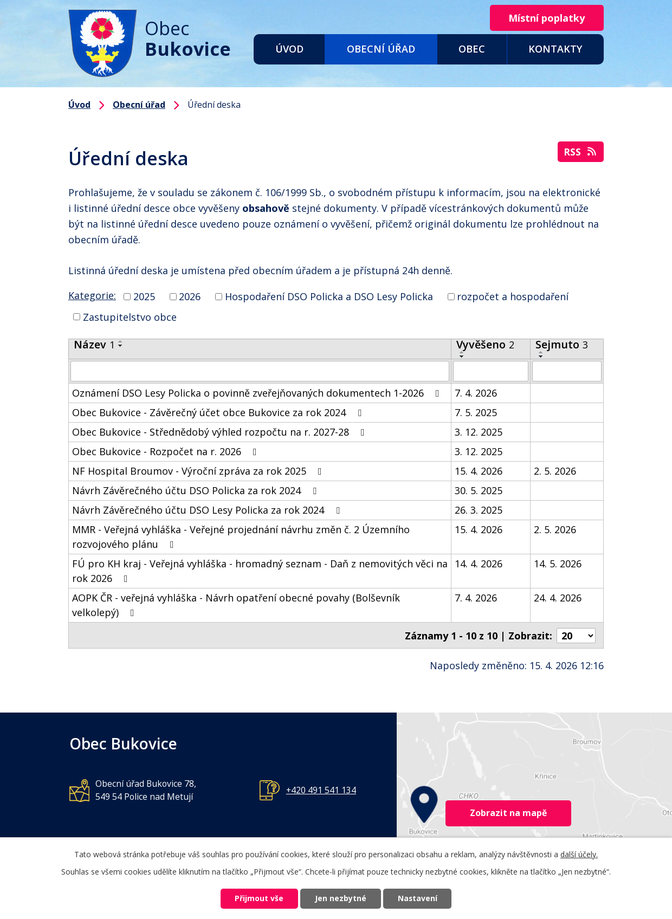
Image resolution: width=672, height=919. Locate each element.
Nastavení (419, 899)
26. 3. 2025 (478, 509)
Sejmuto (561, 344)
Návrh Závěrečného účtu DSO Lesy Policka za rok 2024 (208, 509)
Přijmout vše (258, 899)
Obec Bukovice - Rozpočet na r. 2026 (166, 451)
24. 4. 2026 (557, 597)
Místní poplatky (546, 17)
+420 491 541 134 (321, 789)
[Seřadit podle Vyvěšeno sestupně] (462, 356)
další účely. (579, 854)
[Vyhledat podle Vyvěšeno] (490, 371)
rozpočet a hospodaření (512, 296)
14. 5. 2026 (557, 563)
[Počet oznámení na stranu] (576, 635)
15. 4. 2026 (478, 470)
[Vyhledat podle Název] (259, 371)
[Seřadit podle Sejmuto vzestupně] (541, 352)
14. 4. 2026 (478, 563)
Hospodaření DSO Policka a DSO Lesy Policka (329, 296)
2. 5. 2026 (555, 470)
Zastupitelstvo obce (130, 316)
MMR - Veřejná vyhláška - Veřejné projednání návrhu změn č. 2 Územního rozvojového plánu (241, 537)
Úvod (289, 48)
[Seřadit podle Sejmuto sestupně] (541, 356)
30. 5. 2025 (478, 490)
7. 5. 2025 (476, 412)
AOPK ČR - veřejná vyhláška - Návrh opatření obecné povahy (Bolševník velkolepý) (236, 605)
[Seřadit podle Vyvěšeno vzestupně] (462, 352)
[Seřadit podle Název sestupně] (121, 346)
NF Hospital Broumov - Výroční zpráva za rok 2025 (199, 470)
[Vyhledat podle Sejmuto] (567, 371)
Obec (471, 48)
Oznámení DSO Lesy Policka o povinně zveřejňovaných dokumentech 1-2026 (258, 392)
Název (94, 344)
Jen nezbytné (340, 899)
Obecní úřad (381, 48)
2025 (144, 296)
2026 (190, 296)
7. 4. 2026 (476, 392)
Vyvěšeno (485, 344)
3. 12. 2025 (478, 431)
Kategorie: (92, 295)
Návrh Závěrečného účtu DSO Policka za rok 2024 (196, 490)
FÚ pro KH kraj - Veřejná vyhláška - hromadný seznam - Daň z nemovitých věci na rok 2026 (260, 571)
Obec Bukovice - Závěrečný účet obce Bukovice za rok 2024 (219, 412)
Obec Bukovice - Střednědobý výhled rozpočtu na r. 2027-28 (220, 431)
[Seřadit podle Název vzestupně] (121, 341)
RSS (581, 151)
